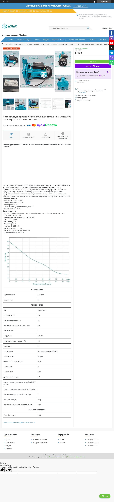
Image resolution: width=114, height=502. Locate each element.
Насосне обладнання (15, 44)
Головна (10, 39)
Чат (105, 496)
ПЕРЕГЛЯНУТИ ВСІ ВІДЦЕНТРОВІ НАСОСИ (19, 423)
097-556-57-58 (80, 6)
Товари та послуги (23, 39)
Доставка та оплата (40, 440)
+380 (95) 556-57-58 (93, 446)
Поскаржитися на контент (57, 457)
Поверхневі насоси (32, 44)
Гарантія (92, 39)
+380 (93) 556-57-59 (93, 443)
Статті (62, 440)
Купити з (93, 66)
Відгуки (46, 39)
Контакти (102, 39)
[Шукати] (88, 28)
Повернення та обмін (77, 39)
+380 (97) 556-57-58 (93, 440)
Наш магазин (10, 443)
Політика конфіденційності (76, 457)
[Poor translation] (8, 470)
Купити (93, 61)
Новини (62, 443)
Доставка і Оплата (59, 39)
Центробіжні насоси (48, 44)
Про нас (37, 39)
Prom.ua (68, 455)
